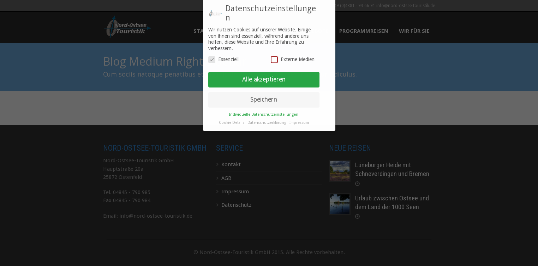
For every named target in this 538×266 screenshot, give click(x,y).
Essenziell (223, 57)
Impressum (299, 119)
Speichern (263, 96)
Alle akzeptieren (264, 76)
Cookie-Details (231, 119)
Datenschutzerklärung (266, 119)
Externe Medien (293, 57)
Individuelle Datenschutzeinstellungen (263, 111)
